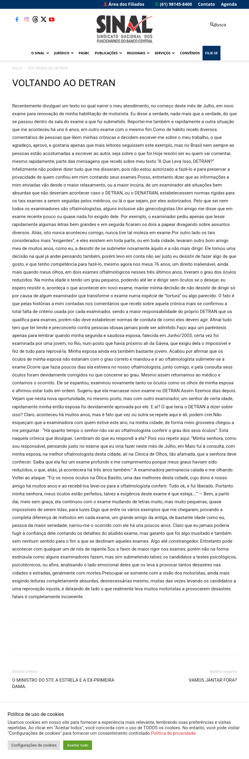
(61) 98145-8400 (173, 4)
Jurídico (64, 53)
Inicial (17, 68)
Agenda (229, 4)
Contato (206, 4)
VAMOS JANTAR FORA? (213, 680)
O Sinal (40, 53)
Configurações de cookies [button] (33, 745)
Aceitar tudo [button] (77, 745)
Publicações (108, 53)
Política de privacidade (173, 733)
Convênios (190, 53)
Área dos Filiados (124, 4)
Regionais (138, 53)
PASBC (84, 53)
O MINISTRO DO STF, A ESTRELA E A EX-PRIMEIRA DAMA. (63, 683)
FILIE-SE (211, 53)
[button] (217, 25)
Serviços (165, 53)
